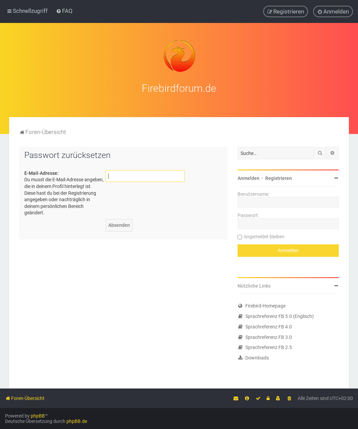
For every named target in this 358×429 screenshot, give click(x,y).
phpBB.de (76, 421)
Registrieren (278, 177)
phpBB (38, 416)
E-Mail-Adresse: (41, 172)
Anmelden (248, 177)
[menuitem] (64, 11)
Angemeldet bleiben (264, 236)
